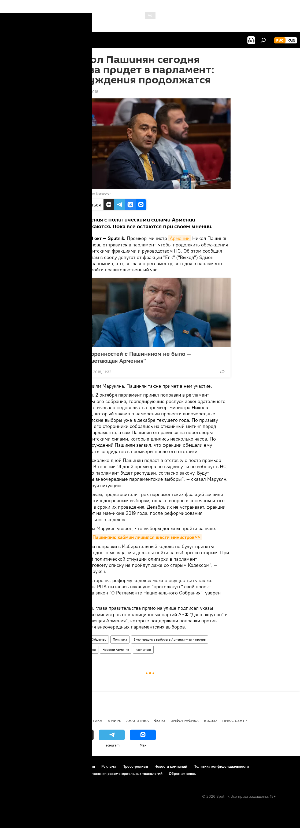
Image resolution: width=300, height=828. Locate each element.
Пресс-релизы (135, 766)
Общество (99, 639)
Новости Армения (115, 650)
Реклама (108, 766)
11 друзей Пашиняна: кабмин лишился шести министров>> (135, 537)
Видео (210, 720)
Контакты (87, 766)
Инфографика (185, 720)
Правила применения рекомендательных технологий (115, 773)
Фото (159, 720)
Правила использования (51, 766)
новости (15, 720)
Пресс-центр (234, 720)
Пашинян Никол (84, 650)
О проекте (15, 766)
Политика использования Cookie (34, 773)
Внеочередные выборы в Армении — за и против (170, 639)
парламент (143, 650)
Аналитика (137, 720)
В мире (114, 720)
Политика (120, 639)
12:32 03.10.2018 (84, 91)
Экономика (64, 720)
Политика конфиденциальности (221, 766)
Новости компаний (170, 766)
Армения (78, 639)
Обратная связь (182, 773)
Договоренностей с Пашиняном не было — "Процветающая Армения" (133, 357)
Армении (180, 238)
